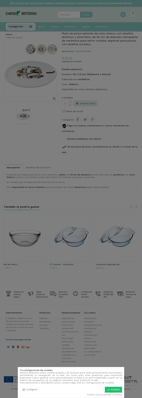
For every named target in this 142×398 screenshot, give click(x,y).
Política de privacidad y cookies (104, 394)
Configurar (30, 389)
